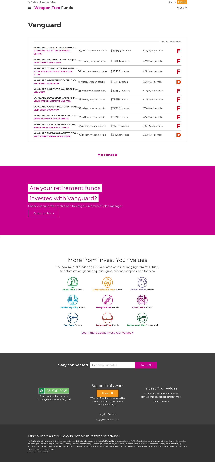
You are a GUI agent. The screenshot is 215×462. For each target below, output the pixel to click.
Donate (182, 2)
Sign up (172, 2)
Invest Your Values (48, 2)
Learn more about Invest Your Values (107, 332)
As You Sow (33, 2)
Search (182, 7)
